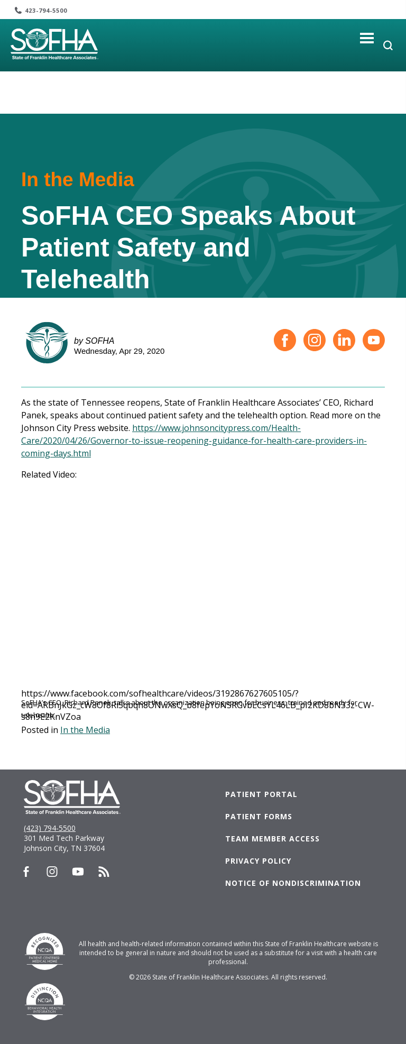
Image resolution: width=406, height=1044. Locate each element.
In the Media (85, 730)
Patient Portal (261, 794)
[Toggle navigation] (367, 37)
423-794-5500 (46, 10)
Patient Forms (258, 816)
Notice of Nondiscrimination (293, 883)
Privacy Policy (258, 861)
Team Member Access (272, 839)
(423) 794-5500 (50, 828)
